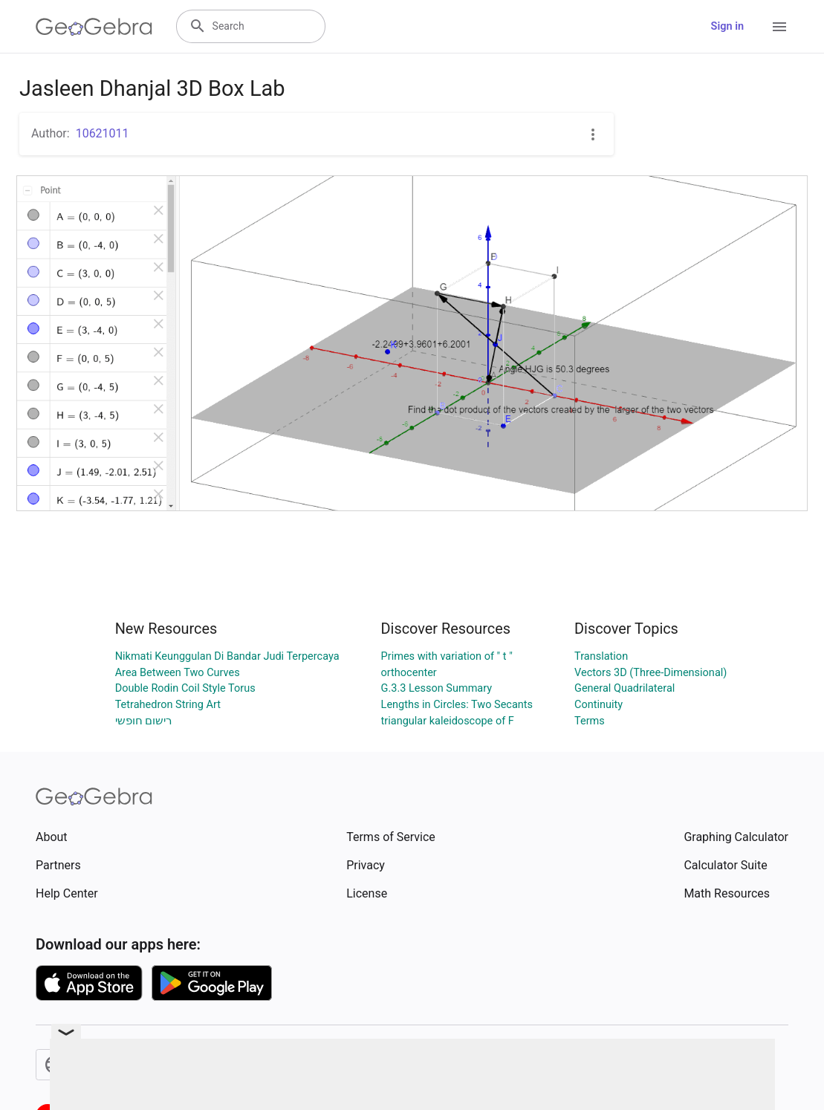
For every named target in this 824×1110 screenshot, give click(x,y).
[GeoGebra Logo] (94, 27)
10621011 (102, 133)
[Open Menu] (779, 27)
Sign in (727, 26)
